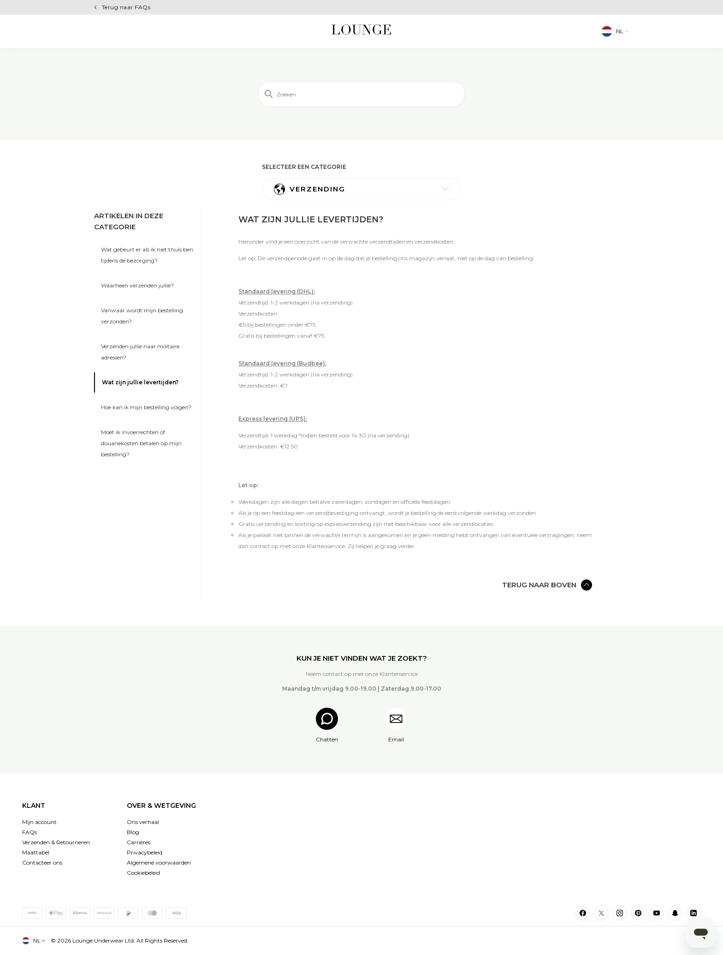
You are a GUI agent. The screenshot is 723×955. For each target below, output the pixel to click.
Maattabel (35, 852)
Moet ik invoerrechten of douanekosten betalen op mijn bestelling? (141, 443)
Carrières (138, 842)
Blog (133, 832)
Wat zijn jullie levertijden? (140, 382)
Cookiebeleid (143, 872)
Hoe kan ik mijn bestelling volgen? (146, 407)
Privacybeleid (144, 852)
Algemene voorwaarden (159, 862)
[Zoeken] (361, 94)
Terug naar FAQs (126, 7)
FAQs (29, 832)
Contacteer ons (42, 862)
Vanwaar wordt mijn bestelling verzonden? (142, 316)
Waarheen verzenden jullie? (137, 285)
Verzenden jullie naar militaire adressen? (140, 352)
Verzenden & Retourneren (56, 842)
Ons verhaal (143, 821)
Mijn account (39, 821)
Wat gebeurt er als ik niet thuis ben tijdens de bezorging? (147, 255)
